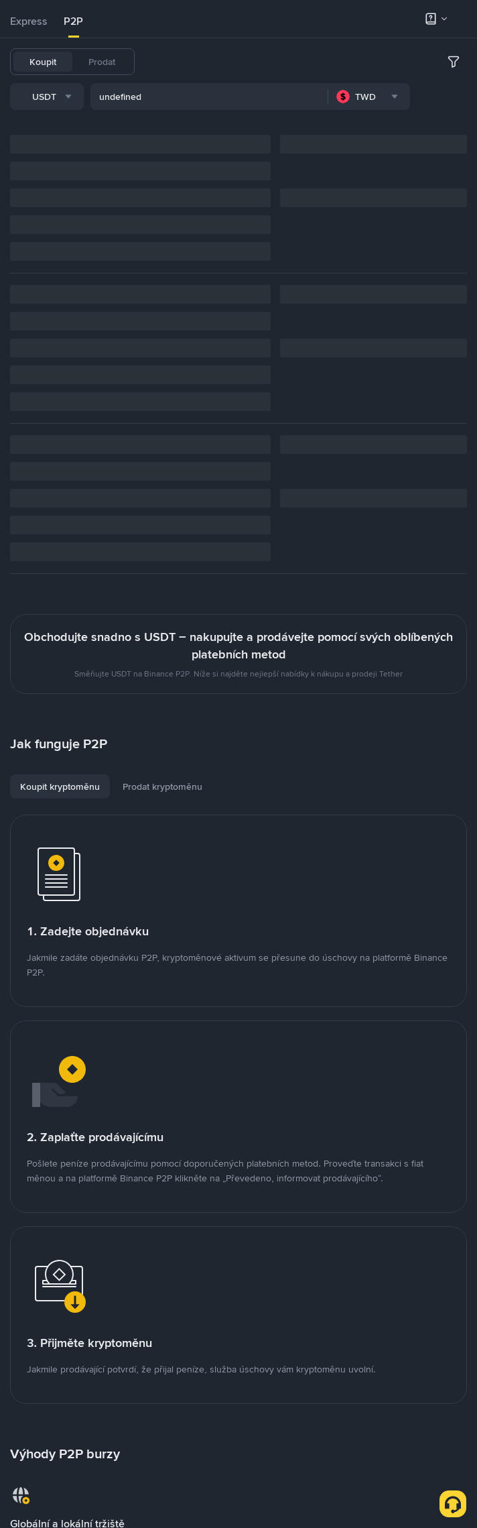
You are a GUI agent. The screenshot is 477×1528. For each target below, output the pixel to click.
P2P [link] (73, 21)
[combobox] (146, 98)
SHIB (376, 62)
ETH (343, 62)
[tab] (29, 21)
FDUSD (274, 62)
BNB (312, 62)
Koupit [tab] (42, 62)
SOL (446, 62)
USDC (232, 62)
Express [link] (29, 21)
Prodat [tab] (101, 62)
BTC (197, 62)
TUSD (412, 62)
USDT (163, 62)
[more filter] (453, 98)
